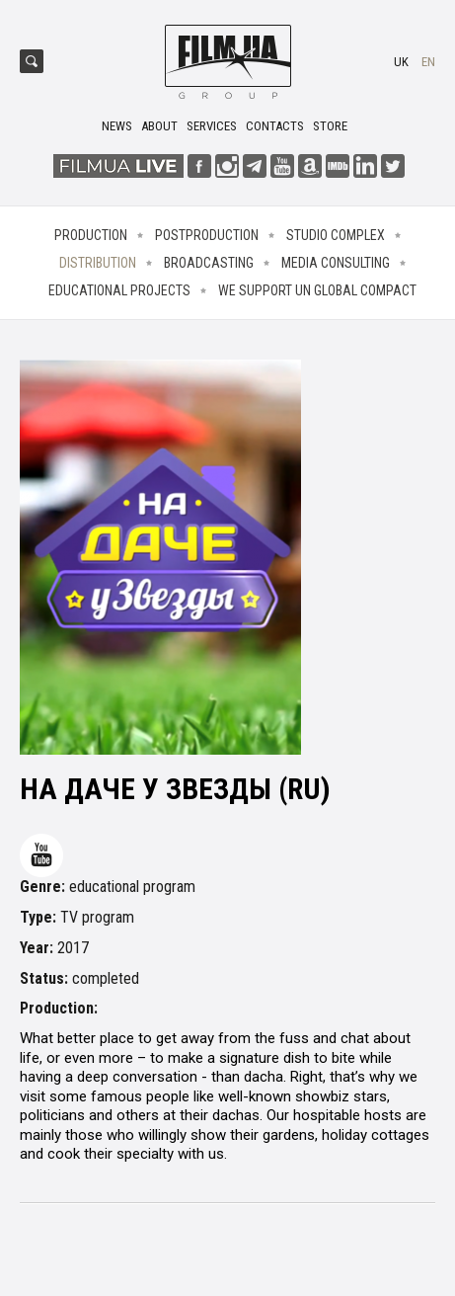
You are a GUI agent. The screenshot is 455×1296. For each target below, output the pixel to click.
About (159, 126)
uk (401, 61)
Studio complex (335, 235)
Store (330, 126)
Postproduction (207, 235)
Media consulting (335, 263)
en (428, 61)
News (117, 126)
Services (212, 126)
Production (90, 235)
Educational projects (119, 290)
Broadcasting (209, 263)
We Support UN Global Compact (317, 290)
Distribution (97, 263)
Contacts (275, 126)
